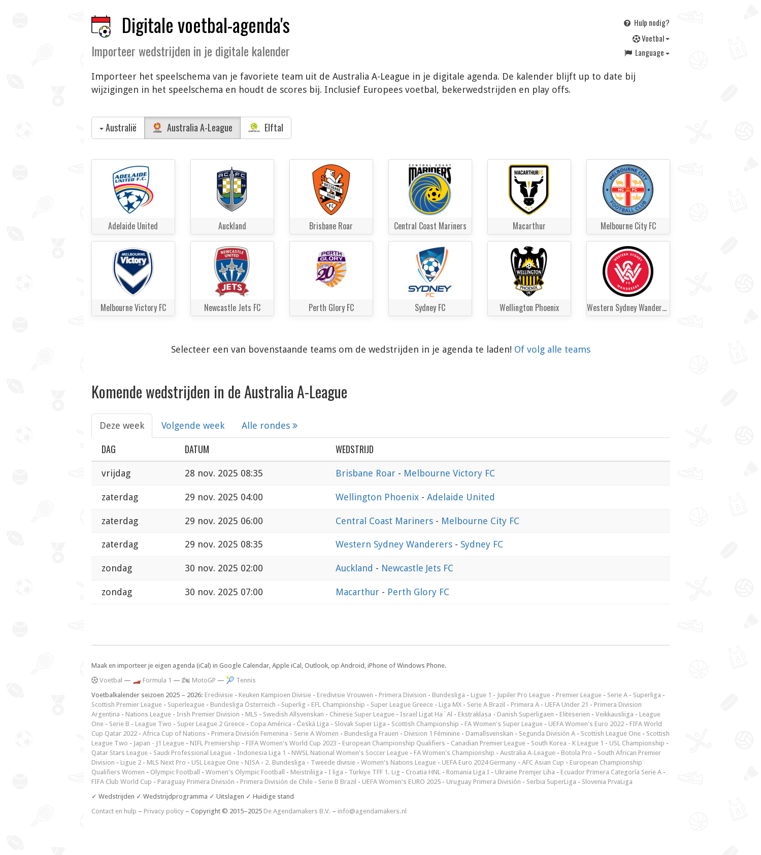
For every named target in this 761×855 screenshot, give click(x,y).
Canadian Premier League (488, 743)
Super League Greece (402, 704)
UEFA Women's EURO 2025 (401, 781)
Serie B (119, 724)
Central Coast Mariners (386, 521)
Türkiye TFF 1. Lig (374, 772)
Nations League (148, 714)
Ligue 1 (481, 695)
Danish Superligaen (525, 714)
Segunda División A (547, 733)
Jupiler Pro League (523, 695)
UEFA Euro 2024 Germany (479, 762)
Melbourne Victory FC (449, 473)
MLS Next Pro (166, 762)
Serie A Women (316, 733)
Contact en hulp (114, 811)
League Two (153, 724)
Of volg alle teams (552, 349)
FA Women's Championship (454, 753)
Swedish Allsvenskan (293, 714)
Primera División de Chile (276, 781)
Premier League (579, 695)
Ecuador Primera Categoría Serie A (610, 772)
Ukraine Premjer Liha (525, 772)
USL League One (215, 762)
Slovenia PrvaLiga (607, 781)
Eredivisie (219, 695)
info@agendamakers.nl (372, 811)
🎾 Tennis (241, 680)
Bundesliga (448, 695)
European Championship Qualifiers (393, 743)
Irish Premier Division (208, 714)
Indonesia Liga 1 (261, 753)
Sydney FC (481, 544)
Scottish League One (611, 733)
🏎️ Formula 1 (152, 680)
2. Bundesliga (285, 762)
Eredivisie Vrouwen (345, 695)
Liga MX (450, 704)
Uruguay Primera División (483, 781)
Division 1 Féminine (432, 733)
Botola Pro (576, 753)
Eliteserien (574, 714)
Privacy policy (164, 811)
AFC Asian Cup (543, 762)
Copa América (270, 724)
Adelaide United (461, 497)
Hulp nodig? (645, 22)
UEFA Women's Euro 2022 (586, 724)
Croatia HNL (423, 772)
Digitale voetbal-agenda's (206, 25)
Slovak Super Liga (360, 724)
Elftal (266, 127)
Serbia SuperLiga (551, 781)
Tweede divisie (333, 762)
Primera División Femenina (249, 733)
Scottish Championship (425, 724)
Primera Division (402, 695)
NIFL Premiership (215, 743)
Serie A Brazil (486, 704)
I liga (335, 772)
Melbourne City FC (480, 521)
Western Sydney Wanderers (395, 544)
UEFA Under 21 (566, 704)
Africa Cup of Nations (174, 733)
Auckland (356, 568)
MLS (251, 714)
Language (646, 52)
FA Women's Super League (504, 724)
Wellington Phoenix (378, 497)
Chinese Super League (361, 714)
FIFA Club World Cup (121, 781)
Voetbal (651, 38)
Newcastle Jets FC (417, 568)
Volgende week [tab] (192, 425)
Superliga (647, 695)
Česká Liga (313, 724)
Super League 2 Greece (211, 724)
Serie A (617, 695)
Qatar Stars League (119, 753)
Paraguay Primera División (196, 781)
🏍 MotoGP (199, 680)
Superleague (186, 704)
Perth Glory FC (418, 592)
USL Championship (637, 743)
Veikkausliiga (614, 714)
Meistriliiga (306, 772)
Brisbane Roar (367, 473)
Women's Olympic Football (245, 772)
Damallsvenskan (489, 733)
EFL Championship (338, 704)
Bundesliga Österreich (243, 704)
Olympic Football (175, 772)
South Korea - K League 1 (567, 743)
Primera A (525, 704)
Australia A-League (192, 127)
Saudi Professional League (192, 753)
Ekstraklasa (474, 714)
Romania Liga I (467, 772)
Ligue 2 (130, 762)
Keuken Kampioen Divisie (275, 695)
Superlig (293, 704)
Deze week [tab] (122, 425)
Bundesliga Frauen (371, 733)
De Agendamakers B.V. (296, 811)
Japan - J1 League (159, 743)
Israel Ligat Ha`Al (426, 714)
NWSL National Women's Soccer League (349, 753)
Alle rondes (269, 425)
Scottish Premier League (126, 704)
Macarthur (359, 592)
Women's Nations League (398, 762)
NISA (252, 762)
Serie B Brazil (337, 781)
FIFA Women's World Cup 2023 (291, 743)
